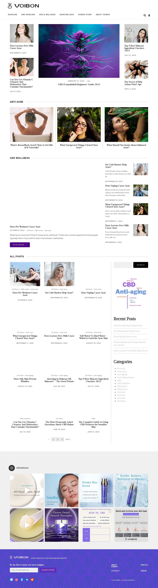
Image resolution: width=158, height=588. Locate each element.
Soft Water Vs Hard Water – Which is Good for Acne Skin (93, 337)
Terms (143, 570)
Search (141, 265)
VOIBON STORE (85, 15)
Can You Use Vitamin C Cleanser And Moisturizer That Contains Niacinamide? (21, 83)
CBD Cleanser (25, 418)
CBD (88, 81)
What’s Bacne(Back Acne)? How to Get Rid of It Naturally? (31, 146)
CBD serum (39, 230)
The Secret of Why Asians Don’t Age (133, 83)
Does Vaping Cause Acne (117, 185)
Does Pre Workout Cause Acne (25, 226)
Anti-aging (29, 375)
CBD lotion (122, 386)
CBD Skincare (28, 15)
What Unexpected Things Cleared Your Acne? (79, 146)
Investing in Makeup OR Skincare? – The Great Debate (59, 380)
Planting (121, 395)
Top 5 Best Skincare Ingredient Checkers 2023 (134, 48)
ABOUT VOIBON (103, 15)
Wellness (121, 401)
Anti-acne (47, 230)
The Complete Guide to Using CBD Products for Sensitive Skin (93, 424)
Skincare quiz (67, 15)
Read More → (20, 245)
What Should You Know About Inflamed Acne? (126, 146)
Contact (115, 570)
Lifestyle (121, 392)
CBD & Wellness (47, 15)
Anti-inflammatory (125, 377)
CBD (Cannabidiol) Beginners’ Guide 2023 (79, 84)
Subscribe (48, 570)
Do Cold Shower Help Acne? (116, 165)
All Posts (30, 230)
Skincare (12, 15)
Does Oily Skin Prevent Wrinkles (25, 380)
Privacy (144, 565)
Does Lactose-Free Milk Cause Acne (21, 46)
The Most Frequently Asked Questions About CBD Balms (59, 423)
